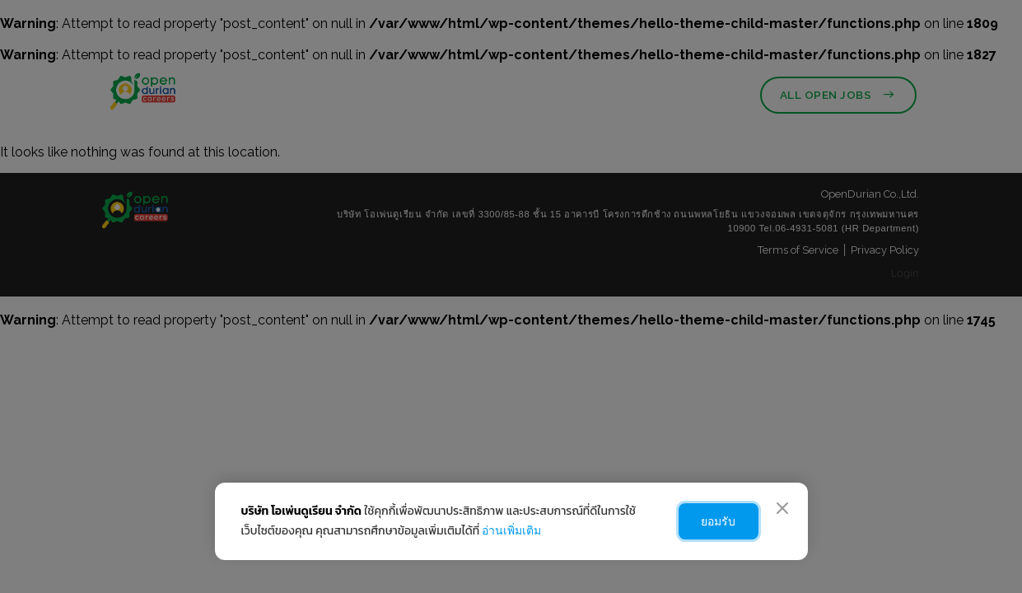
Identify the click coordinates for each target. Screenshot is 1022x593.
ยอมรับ (715, 521)
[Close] (782, 508)
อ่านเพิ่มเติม (511, 530)
